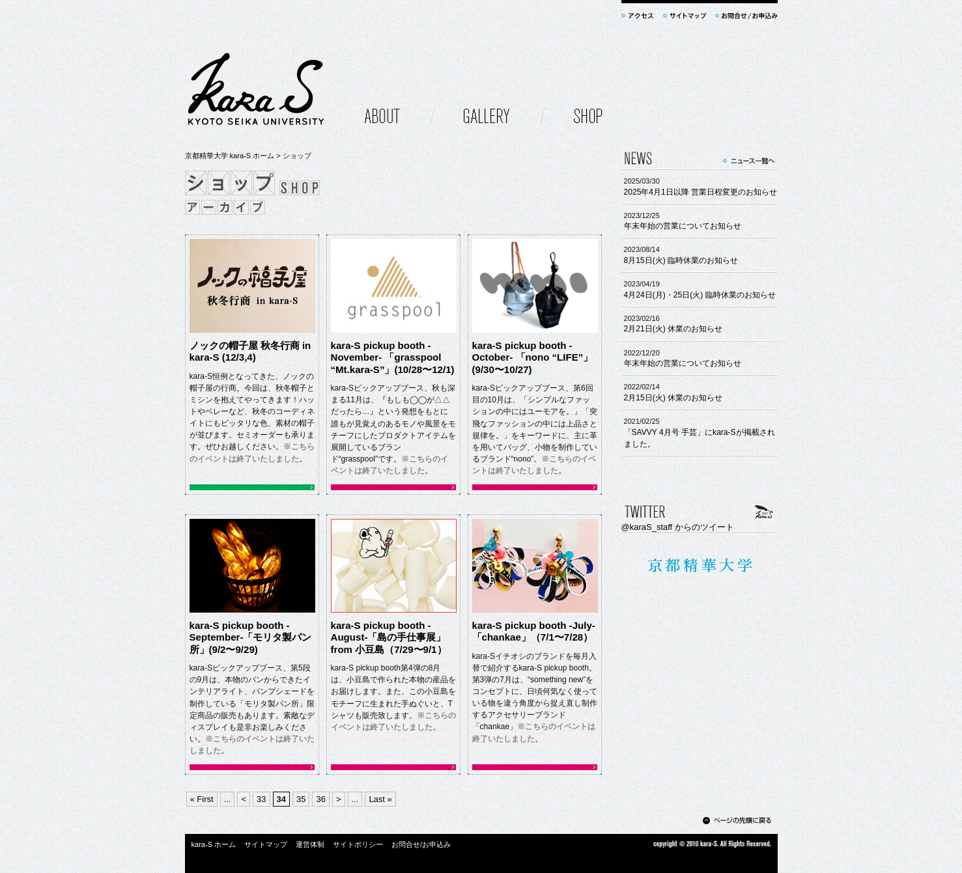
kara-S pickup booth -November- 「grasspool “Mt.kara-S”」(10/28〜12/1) (393, 357)
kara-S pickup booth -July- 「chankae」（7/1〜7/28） (533, 631)
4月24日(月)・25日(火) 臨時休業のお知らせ (700, 294)
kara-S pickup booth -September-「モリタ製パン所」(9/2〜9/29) (251, 637)
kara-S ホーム (213, 844)
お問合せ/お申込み (421, 844)
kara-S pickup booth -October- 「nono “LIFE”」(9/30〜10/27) (532, 357)
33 (261, 799)
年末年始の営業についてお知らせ (682, 225)
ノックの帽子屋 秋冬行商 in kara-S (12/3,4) (250, 351)
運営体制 (310, 844)
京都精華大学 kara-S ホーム (230, 155)
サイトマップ (265, 844)
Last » (380, 799)
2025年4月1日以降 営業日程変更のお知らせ (701, 192)
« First (202, 799)
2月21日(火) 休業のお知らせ (673, 328)
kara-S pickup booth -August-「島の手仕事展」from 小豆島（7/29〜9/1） (389, 637)
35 (300, 799)
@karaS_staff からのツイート (677, 527)
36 (320, 799)
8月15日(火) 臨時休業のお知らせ (681, 260)
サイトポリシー (358, 844)
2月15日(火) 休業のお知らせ (673, 397)
